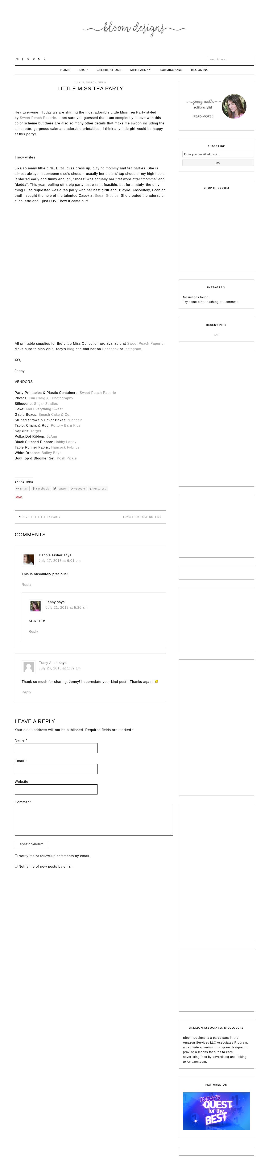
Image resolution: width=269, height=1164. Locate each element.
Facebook (110, 349)
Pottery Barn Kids (66, 425)
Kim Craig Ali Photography (51, 398)
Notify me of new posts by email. (46, 866)
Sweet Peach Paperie (38, 118)
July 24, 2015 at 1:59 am (60, 668)
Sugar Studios (107, 195)
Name (21, 740)
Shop (83, 69)
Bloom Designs (134, 27)
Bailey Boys (52, 453)
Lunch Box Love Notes (141, 517)
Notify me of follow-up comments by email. (54, 856)
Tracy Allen (48, 663)
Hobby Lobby (65, 442)
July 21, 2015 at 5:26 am (67, 607)
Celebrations (108, 69)
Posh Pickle (67, 458)
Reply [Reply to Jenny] (33, 631)
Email (21, 761)
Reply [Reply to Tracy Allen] (26, 692)
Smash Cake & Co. (55, 414)
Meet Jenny (140, 69)
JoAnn (51, 436)
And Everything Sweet (44, 409)
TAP (216, 335)
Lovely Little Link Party (41, 517)
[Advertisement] (214, 418)
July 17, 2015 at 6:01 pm (60, 560)
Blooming (200, 69)
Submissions (171, 69)
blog (70, 349)
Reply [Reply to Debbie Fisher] (26, 584)
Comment (23, 802)
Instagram (132, 349)
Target (35, 431)
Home (65, 69)
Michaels (75, 420)
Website (21, 781)
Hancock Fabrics (65, 447)
